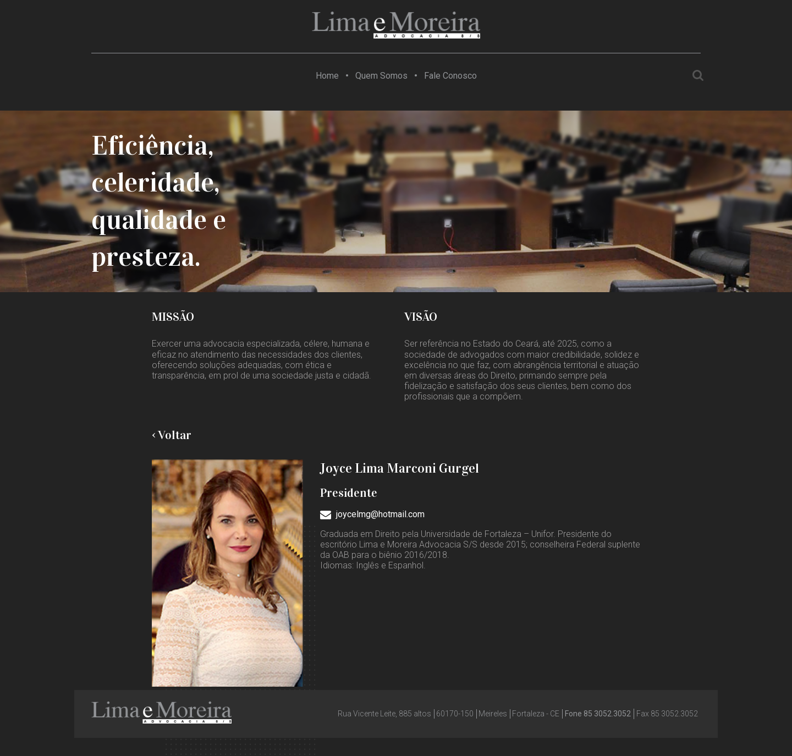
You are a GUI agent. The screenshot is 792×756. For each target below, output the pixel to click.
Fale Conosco (450, 75)
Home (327, 75)
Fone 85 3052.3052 (598, 713)
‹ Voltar (171, 435)
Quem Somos (381, 75)
